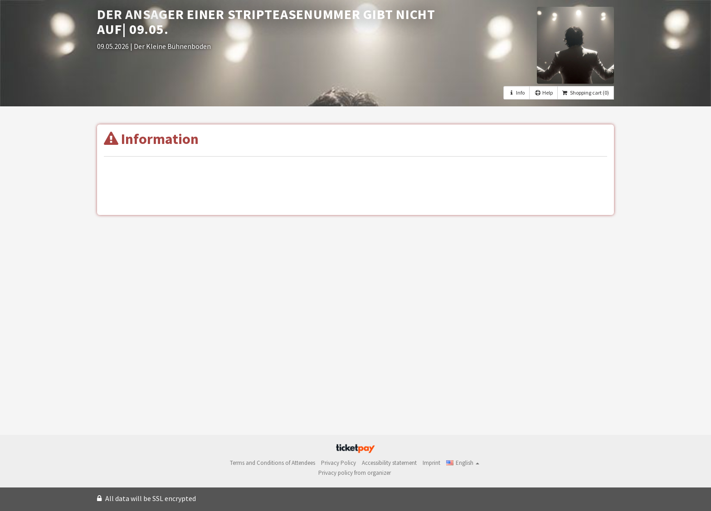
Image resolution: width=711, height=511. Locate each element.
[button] (462, 463)
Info (516, 92)
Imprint (431, 463)
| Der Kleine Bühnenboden (170, 46)
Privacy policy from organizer (354, 473)
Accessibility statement (389, 463)
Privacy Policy (338, 463)
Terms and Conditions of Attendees (272, 463)
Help (543, 92)
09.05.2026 (113, 46)
